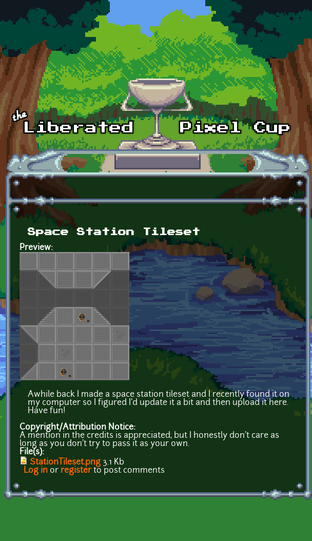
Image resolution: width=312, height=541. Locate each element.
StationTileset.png (65, 462)
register (76, 471)
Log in (36, 471)
